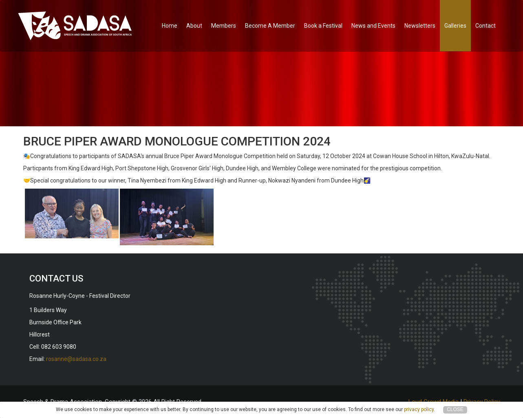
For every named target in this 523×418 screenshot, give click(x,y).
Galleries (455, 25)
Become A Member (270, 25)
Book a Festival (323, 25)
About (194, 25)
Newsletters (419, 25)
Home (169, 25)
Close (455, 409)
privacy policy (419, 409)
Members (223, 25)
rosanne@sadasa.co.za (76, 359)
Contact (485, 25)
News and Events (373, 25)
